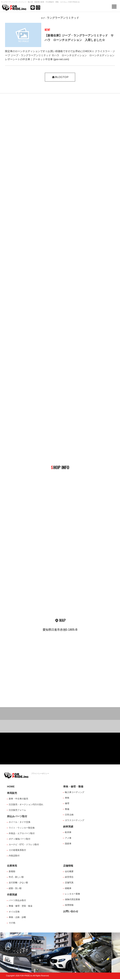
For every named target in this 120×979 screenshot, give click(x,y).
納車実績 (68, 826)
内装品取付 (14, 855)
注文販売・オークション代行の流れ (26, 804)
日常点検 (69, 814)
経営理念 (69, 877)
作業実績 (12, 894)
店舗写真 (69, 882)
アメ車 (68, 838)
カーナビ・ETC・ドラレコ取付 (24, 844)
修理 (67, 803)
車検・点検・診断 (17, 917)
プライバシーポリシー (40, 773)
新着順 (12, 871)
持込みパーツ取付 (17, 816)
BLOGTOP (60, 77)
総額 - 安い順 (15, 888)
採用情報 (69, 905)
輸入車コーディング (74, 792)
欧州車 (68, 832)
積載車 (68, 888)
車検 (67, 798)
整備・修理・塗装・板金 (20, 906)
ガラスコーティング (74, 820)
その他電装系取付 (17, 850)
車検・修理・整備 (73, 786)
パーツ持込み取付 (17, 900)
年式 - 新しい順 (16, 877)
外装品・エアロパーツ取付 (22, 833)
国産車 (68, 843)
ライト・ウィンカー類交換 (22, 828)
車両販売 (12, 793)
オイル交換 (14, 911)
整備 (67, 809)
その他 (12, 923)
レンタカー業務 (72, 894)
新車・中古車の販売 (18, 798)
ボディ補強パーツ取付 (19, 839)
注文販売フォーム (17, 810)
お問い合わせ (70, 911)
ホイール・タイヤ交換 (19, 822)
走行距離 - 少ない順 (18, 882)
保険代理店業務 (72, 899)
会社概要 (69, 871)
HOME (11, 786)
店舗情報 (68, 865)
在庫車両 (12, 865)
